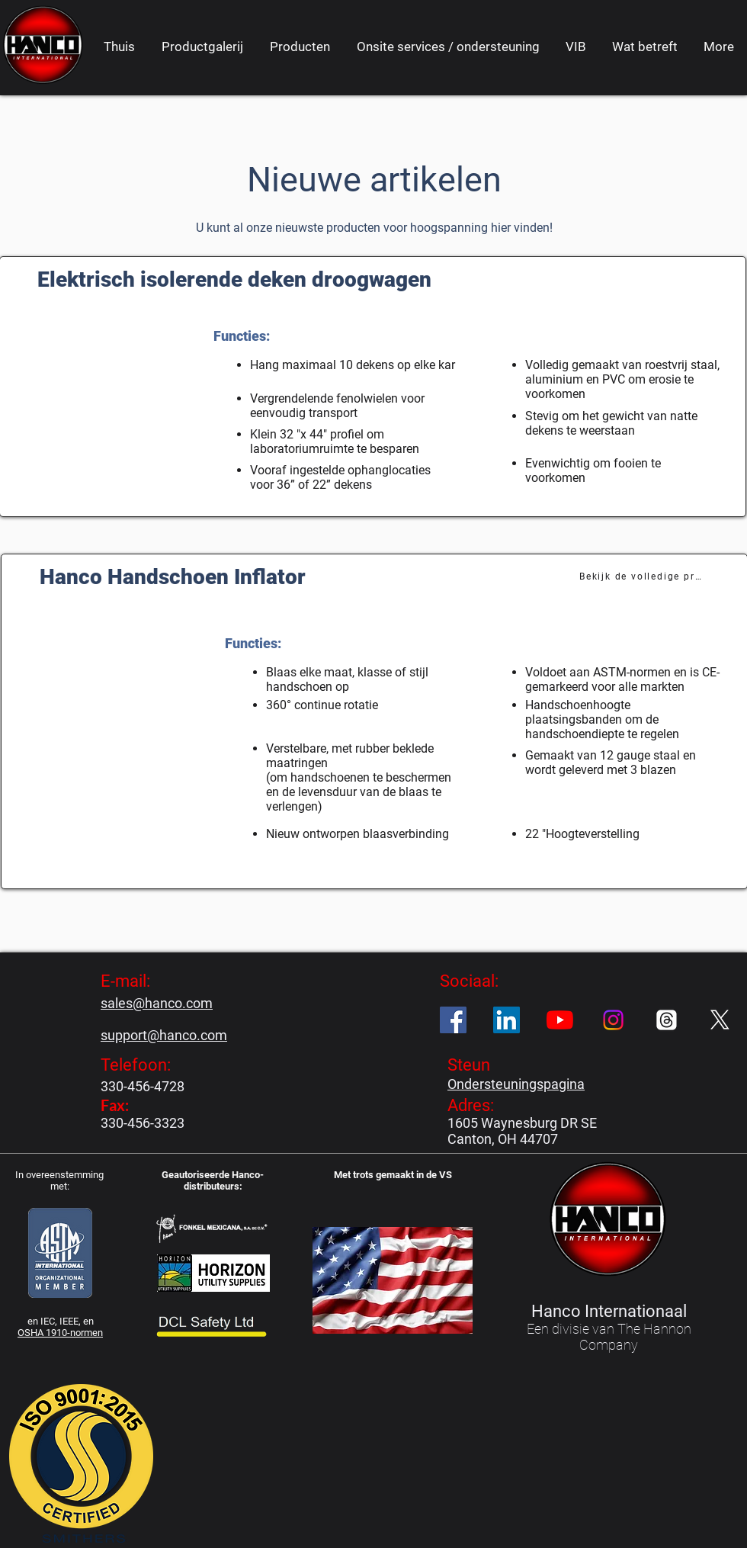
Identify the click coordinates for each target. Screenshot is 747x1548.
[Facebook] (453, 1020)
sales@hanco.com (157, 1003)
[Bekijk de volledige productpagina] (641, 576)
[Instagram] (613, 1020)
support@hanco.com (164, 1035)
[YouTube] (560, 1020)
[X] (720, 1020)
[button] (299, 46)
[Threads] (666, 1020)
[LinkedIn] (506, 1020)
